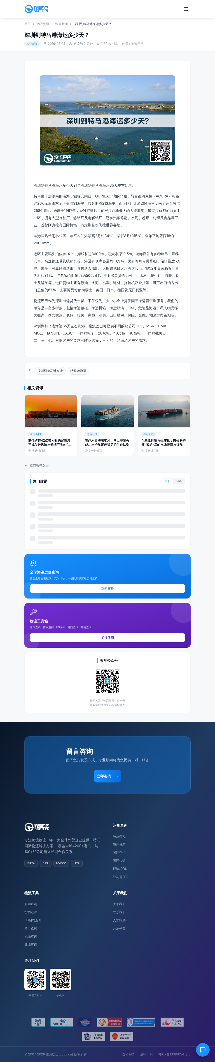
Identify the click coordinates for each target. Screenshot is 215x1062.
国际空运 (119, 852)
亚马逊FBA (121, 877)
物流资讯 (43, 24)
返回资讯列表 (36, 466)
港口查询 (30, 928)
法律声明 (146, 1054)
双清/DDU (120, 869)
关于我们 (119, 904)
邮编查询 (30, 944)
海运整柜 (119, 836)
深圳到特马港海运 (50, 371)
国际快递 (119, 860)
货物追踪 (30, 912)
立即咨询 (107, 776)
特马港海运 (78, 371)
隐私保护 (128, 1054)
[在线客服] (203, 1050)
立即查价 (107, 588)
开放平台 (119, 928)
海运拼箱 (119, 844)
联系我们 (119, 912)
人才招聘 (119, 920)
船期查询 (30, 904)
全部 (167, 481)
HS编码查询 (32, 920)
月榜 (179, 481)
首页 (27, 24)
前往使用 (107, 638)
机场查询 (30, 936)
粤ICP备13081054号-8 (174, 1054)
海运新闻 (61, 24)
